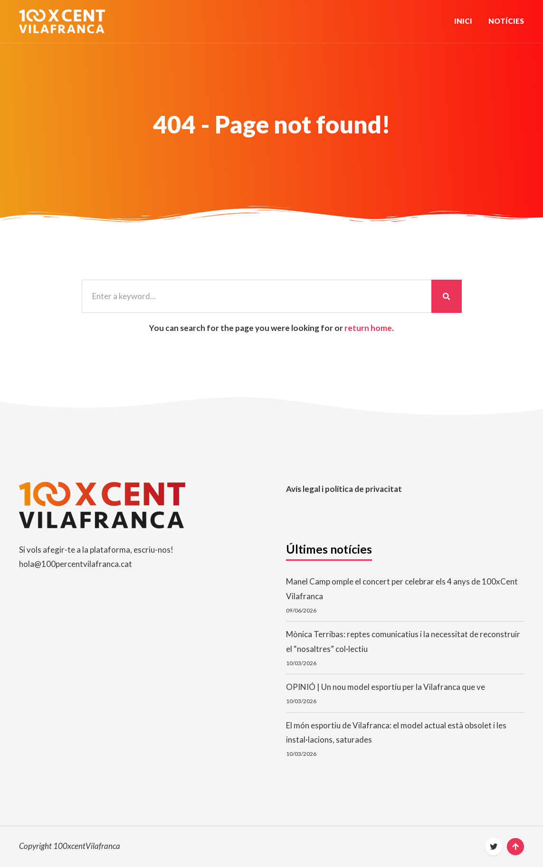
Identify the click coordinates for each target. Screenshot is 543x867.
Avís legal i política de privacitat (344, 489)
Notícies (506, 21)
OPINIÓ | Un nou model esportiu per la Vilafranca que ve (385, 687)
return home (368, 328)
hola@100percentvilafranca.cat (75, 564)
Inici (463, 21)
